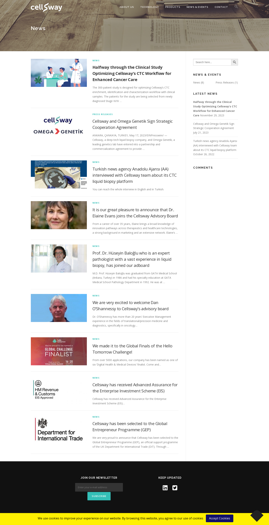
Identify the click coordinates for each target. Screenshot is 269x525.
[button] (234, 7)
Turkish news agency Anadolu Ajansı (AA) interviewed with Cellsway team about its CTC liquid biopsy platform (134, 175)
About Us (127, 7)
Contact (221, 7)
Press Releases (102, 114)
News (96, 60)
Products (172, 7)
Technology (149, 7)
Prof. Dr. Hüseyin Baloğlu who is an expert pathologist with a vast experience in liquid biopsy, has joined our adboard (131, 259)
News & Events (197, 7)
